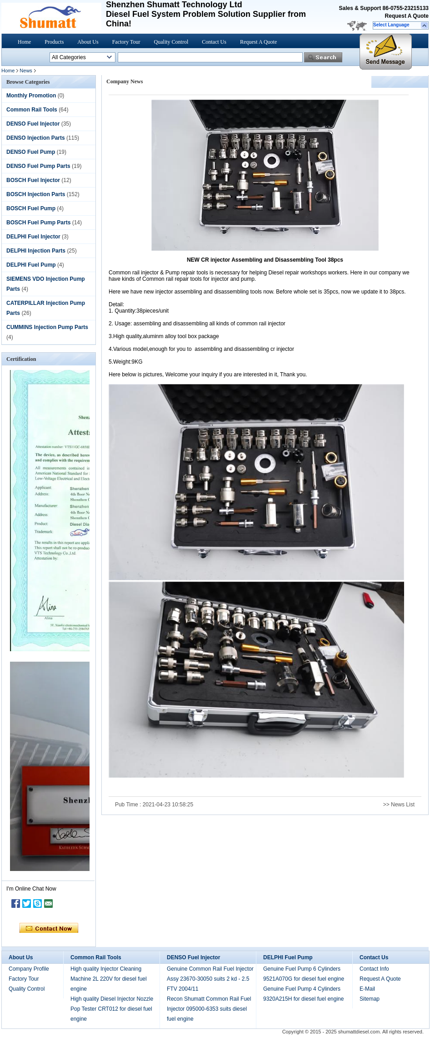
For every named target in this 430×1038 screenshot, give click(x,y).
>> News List (399, 804)
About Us (87, 42)
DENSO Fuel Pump (30, 152)
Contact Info (374, 969)
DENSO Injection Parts (35, 138)
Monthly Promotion (31, 95)
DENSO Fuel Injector (33, 124)
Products (54, 42)
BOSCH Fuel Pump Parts (38, 222)
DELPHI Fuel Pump (31, 265)
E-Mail (367, 989)
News (26, 70)
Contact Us (214, 42)
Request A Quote (407, 16)
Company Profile (29, 969)
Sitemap (370, 999)
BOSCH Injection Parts (35, 194)
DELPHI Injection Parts (35, 251)
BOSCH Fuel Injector (33, 180)
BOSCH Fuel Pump (30, 208)
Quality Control (171, 42)
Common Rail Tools (31, 109)
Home (24, 42)
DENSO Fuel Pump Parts (38, 166)
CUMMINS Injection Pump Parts (47, 327)
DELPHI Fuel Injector (33, 236)
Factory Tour (126, 42)
